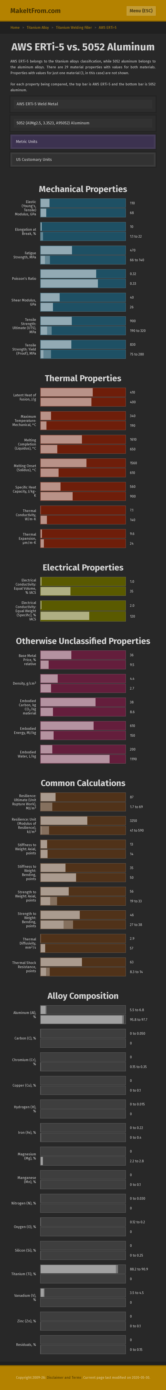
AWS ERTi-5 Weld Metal (37, 104)
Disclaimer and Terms (64, 1378)
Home (15, 28)
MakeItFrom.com (35, 11)
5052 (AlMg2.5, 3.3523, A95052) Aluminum (53, 123)
